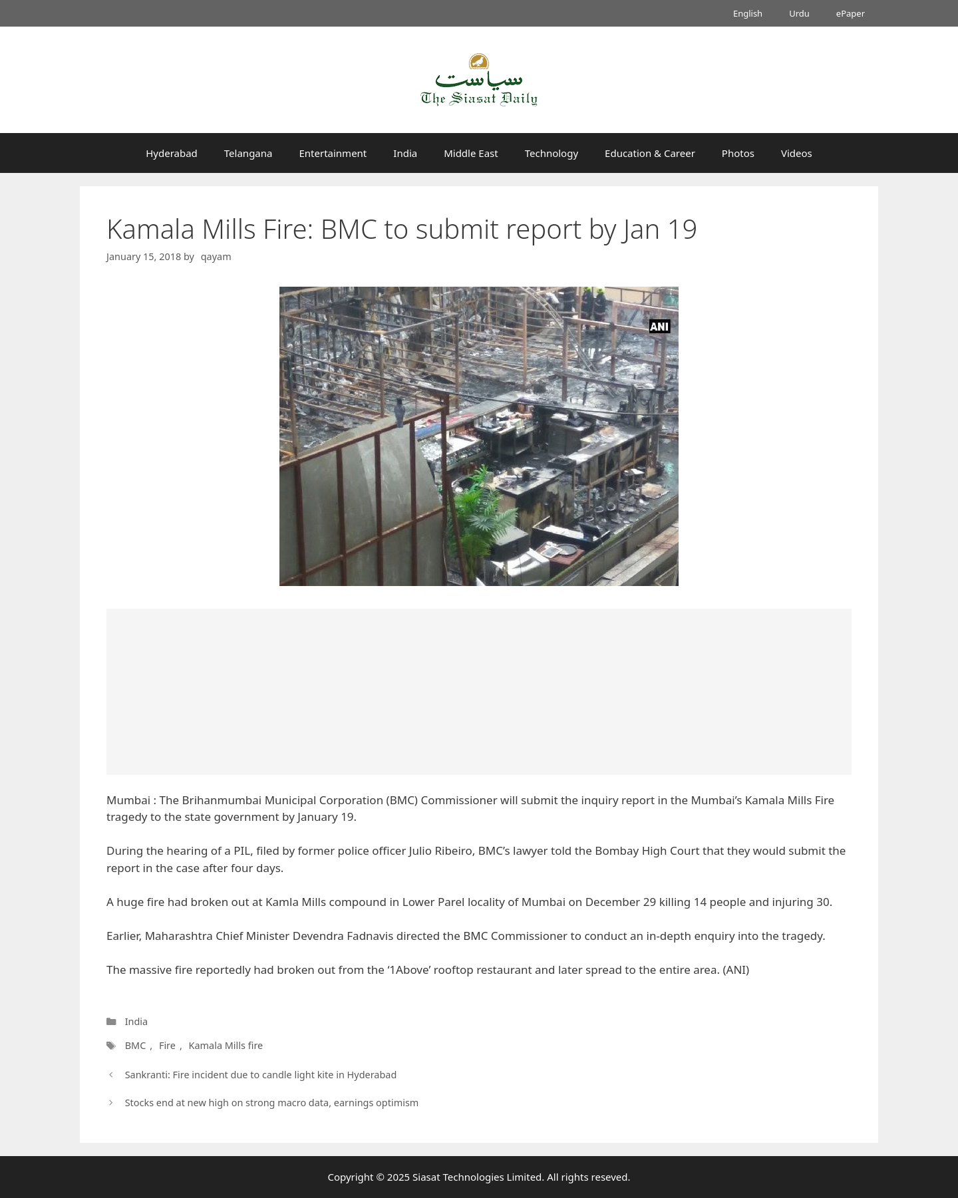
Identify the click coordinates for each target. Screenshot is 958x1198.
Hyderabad (172, 153)
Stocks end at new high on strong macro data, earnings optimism (272, 1102)
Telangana (248, 153)
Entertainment (333, 153)
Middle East (471, 153)
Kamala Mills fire (226, 1045)
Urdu (799, 13)
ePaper (850, 13)
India (405, 153)
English (747, 13)
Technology (551, 153)
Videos (796, 153)
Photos (738, 153)
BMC (135, 1045)
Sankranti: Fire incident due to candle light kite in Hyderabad (261, 1074)
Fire (167, 1045)
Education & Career (650, 153)
